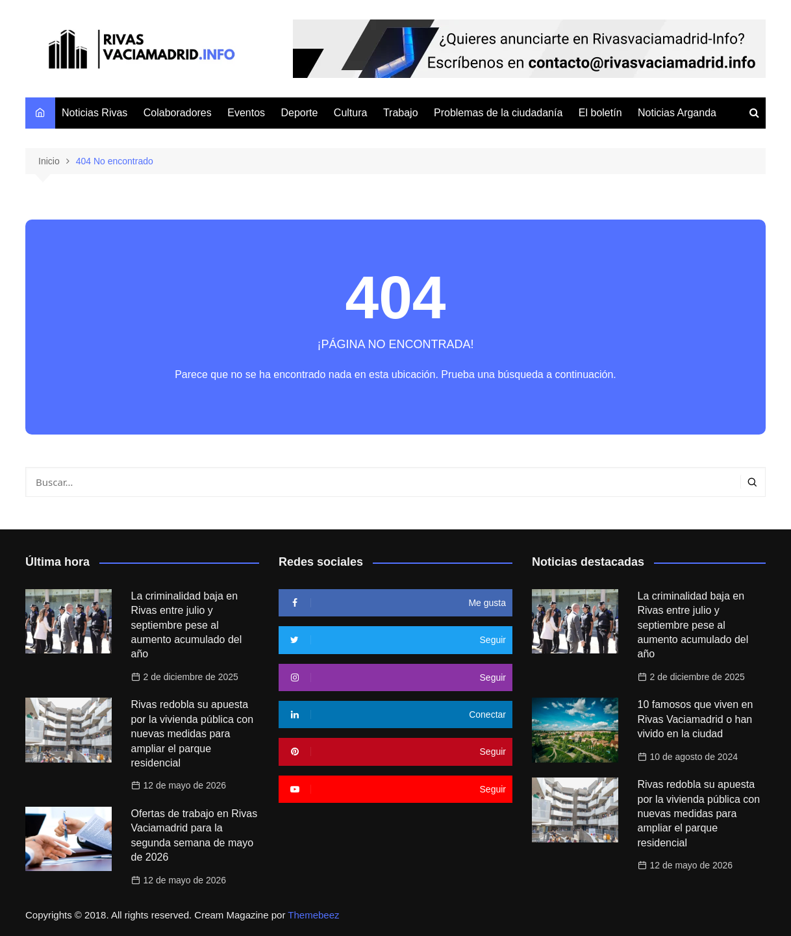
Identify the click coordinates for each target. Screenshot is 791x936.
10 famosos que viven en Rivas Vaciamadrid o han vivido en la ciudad (695, 719)
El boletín (600, 112)
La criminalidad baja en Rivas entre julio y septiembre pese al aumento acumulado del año (186, 625)
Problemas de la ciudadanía (498, 112)
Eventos (246, 112)
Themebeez (313, 914)
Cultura (351, 112)
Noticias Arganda (677, 112)
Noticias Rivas (94, 112)
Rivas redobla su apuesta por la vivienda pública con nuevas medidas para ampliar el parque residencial (192, 733)
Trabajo (400, 112)
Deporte (299, 112)
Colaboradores (178, 112)
